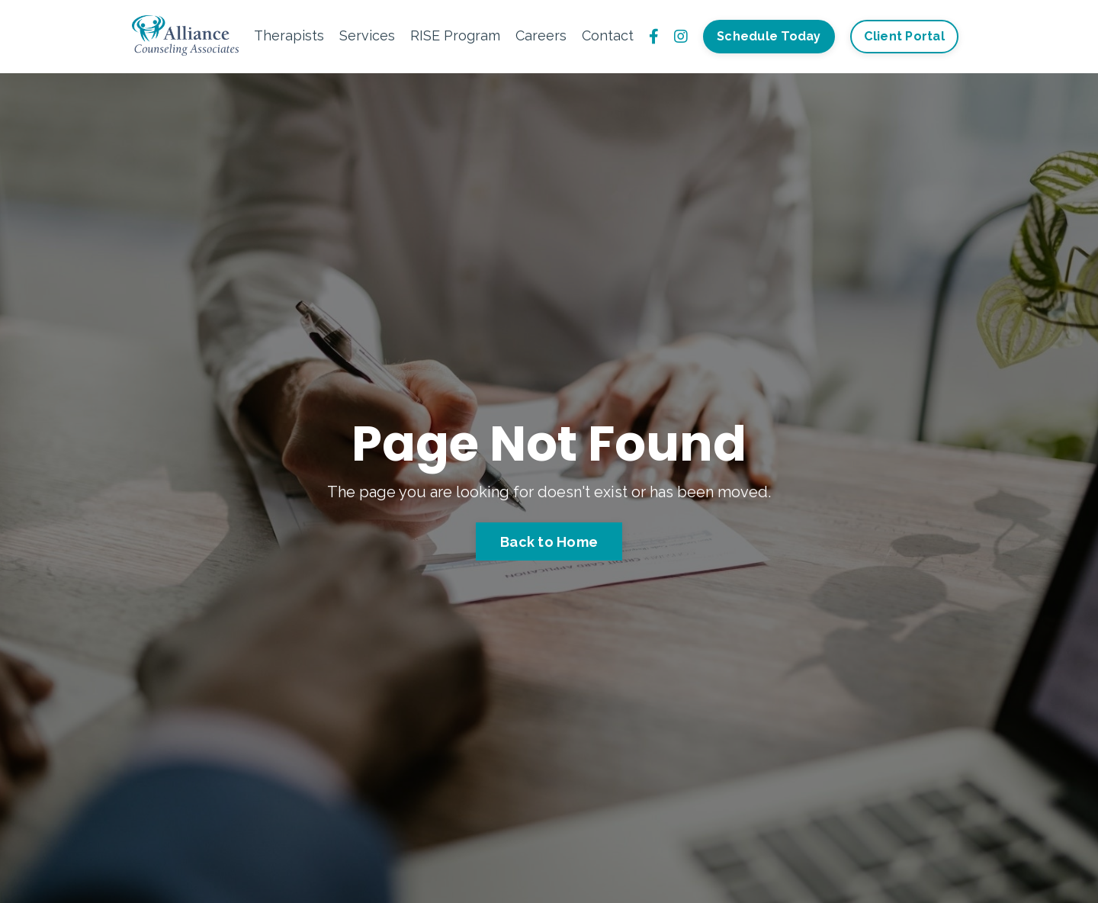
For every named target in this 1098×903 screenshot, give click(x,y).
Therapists (289, 35)
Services (367, 35)
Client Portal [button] (904, 36)
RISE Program (455, 35)
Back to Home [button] (549, 542)
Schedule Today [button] (769, 36)
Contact (608, 35)
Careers (541, 35)
